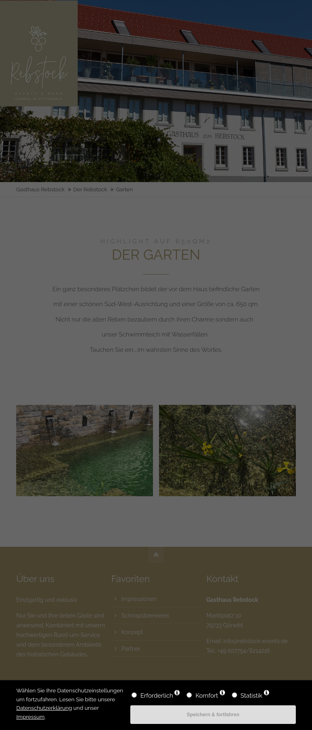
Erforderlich (156, 695)
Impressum (30, 716)
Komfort (206, 695)
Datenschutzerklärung (44, 708)
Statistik (251, 695)
